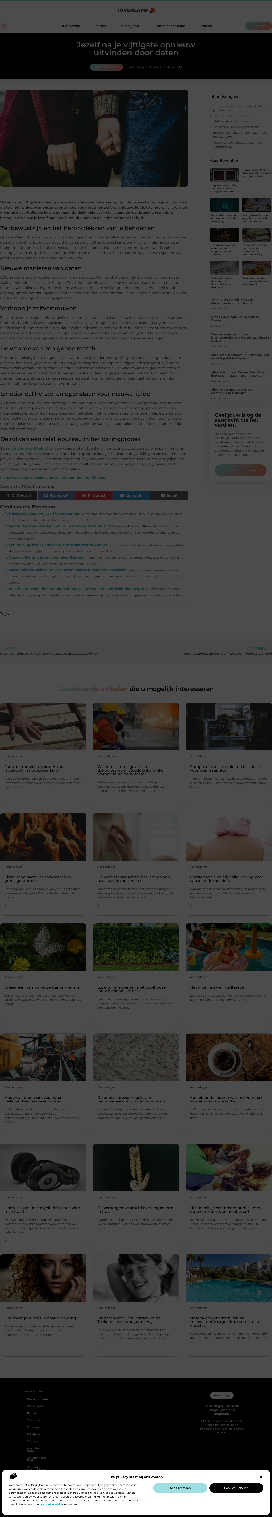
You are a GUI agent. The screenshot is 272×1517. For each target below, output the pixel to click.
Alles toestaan (180, 1488)
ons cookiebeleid (51, 1504)
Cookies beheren (236, 1488)
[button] (261, 1477)
